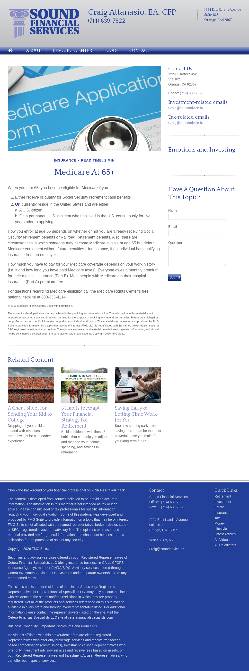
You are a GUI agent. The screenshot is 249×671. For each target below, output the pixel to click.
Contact (139, 50)
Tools (111, 50)
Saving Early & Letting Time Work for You (136, 414)
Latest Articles (225, 534)
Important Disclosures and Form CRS (68, 626)
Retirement (222, 496)
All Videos (222, 540)
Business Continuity (23, 626)
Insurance (221, 513)
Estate (219, 507)
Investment (222, 502)
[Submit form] (174, 277)
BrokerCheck (115, 490)
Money (219, 523)
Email (172, 227)
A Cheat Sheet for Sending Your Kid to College (30, 414)
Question (175, 243)
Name (172, 210)
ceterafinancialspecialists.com (90, 617)
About (33, 50)
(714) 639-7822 (191, 93)
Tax (217, 518)
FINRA (56, 568)
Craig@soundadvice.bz (186, 108)
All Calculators (225, 545)
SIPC (66, 568)
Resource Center (72, 50)
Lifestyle (220, 529)
